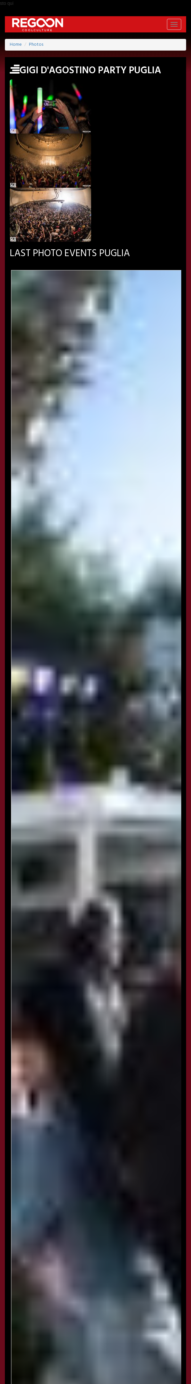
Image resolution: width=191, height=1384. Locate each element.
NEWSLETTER (90, 1253)
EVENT (60, 1288)
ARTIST (115, 1288)
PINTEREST (103, 1270)
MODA (69, 1316)
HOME (37, 1288)
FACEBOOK (44, 1270)
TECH (164, 1316)
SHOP (15, 1326)
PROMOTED (144, 1288)
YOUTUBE (134, 1270)
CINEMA (95, 1316)
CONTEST (40, 1326)
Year (95, 561)
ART (49, 1316)
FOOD (143, 1316)
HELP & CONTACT (96, 1364)
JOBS (62, 1253)
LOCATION (88, 1288)
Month (95, 537)
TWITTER (74, 1270)
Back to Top (24, 1380)
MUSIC (120, 1316)
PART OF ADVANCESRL (95, 1357)
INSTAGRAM (167, 1270)
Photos (36, 44)
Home (16, 44)
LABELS (174, 1288)
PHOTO (17, 1298)
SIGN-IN (39, 1253)
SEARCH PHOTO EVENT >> (95, 642)
